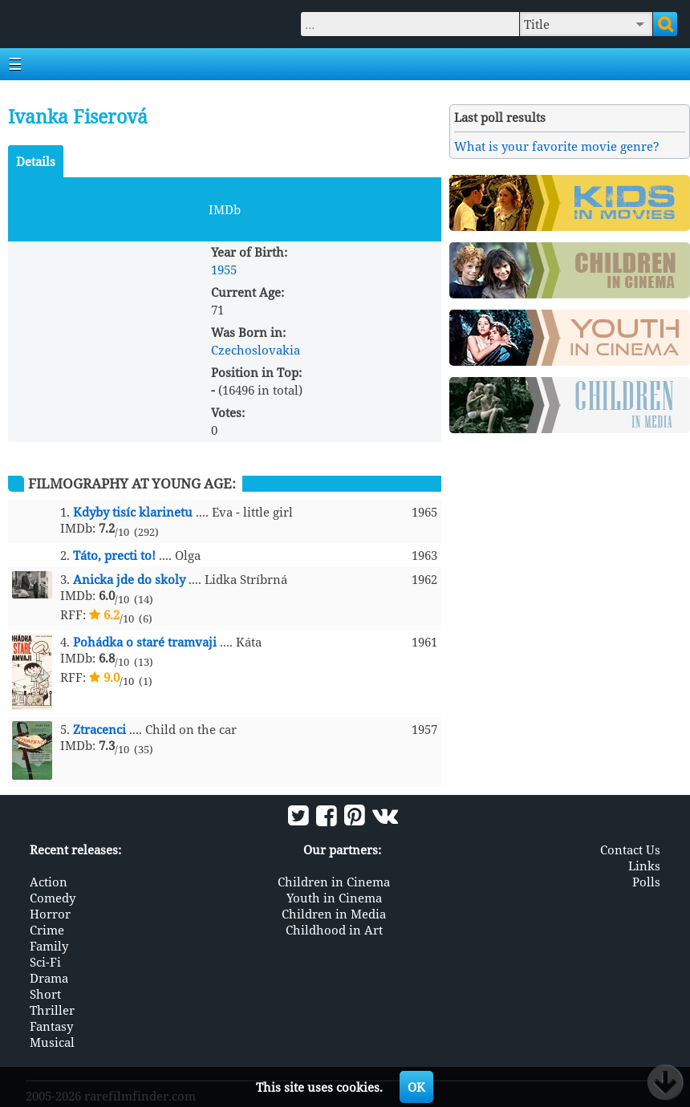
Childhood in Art (334, 930)
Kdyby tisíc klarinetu (133, 512)
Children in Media (334, 914)
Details (35, 161)
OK (416, 1087)
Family (49, 946)
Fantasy (51, 1026)
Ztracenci (99, 729)
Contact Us (630, 849)
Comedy (52, 898)
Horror (50, 914)
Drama (49, 978)
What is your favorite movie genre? (557, 146)
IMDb (225, 209)
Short (45, 994)
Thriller (52, 1010)
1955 (224, 270)
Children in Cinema (334, 882)
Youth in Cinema (334, 898)
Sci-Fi (45, 962)
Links (644, 866)
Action (48, 882)
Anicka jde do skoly (129, 579)
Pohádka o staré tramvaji (145, 642)
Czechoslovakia (255, 350)
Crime (47, 930)
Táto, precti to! (114, 555)
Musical (52, 1042)
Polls (646, 882)
